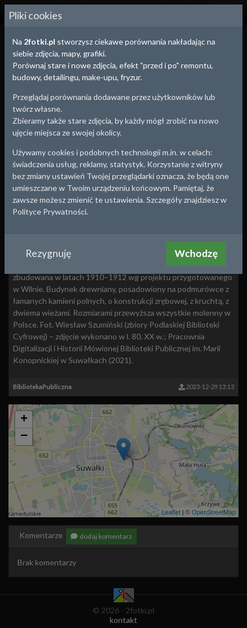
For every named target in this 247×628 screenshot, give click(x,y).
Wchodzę (196, 253)
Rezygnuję (48, 253)
